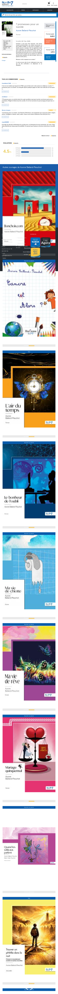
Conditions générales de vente (22, 246)
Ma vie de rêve (29, 703)
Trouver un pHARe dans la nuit (29, 977)
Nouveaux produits (22, 238)
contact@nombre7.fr (7, 255)
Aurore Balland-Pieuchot (26, 31)
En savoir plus (5, 91)
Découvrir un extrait (50, 25)
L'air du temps (29, 430)
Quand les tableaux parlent (29, 885)
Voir (29, 352)
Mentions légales (22, 243)
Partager (4, 60)
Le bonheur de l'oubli (29, 521)
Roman (18, 34)
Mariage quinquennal (29, 794)
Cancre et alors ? (29, 339)
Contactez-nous (21, 240)
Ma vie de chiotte (29, 611)
